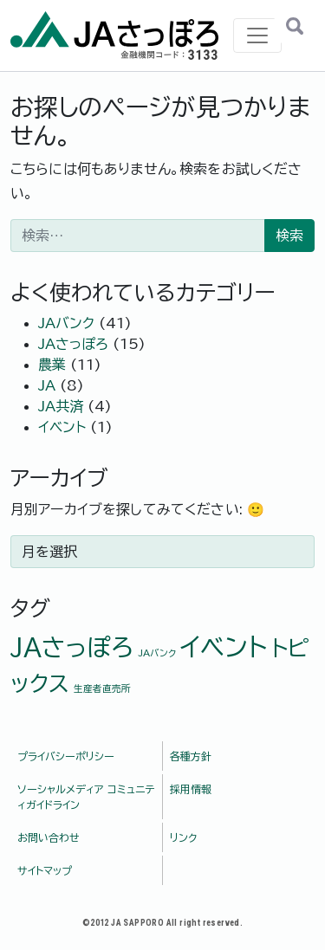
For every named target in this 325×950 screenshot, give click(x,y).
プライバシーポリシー (65, 756)
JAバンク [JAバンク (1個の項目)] (157, 653)
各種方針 (190, 756)
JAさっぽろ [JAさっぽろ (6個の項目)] (71, 647)
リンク (183, 837)
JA (46, 385)
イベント (62, 427)
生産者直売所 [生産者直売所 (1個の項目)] (102, 688)
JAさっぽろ (73, 344)
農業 (52, 365)
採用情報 (190, 789)
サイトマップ (44, 870)
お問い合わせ (48, 837)
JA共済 (60, 406)
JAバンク (66, 323)
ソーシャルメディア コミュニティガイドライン (85, 797)
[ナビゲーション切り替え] (257, 35)
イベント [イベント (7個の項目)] (223, 647)
